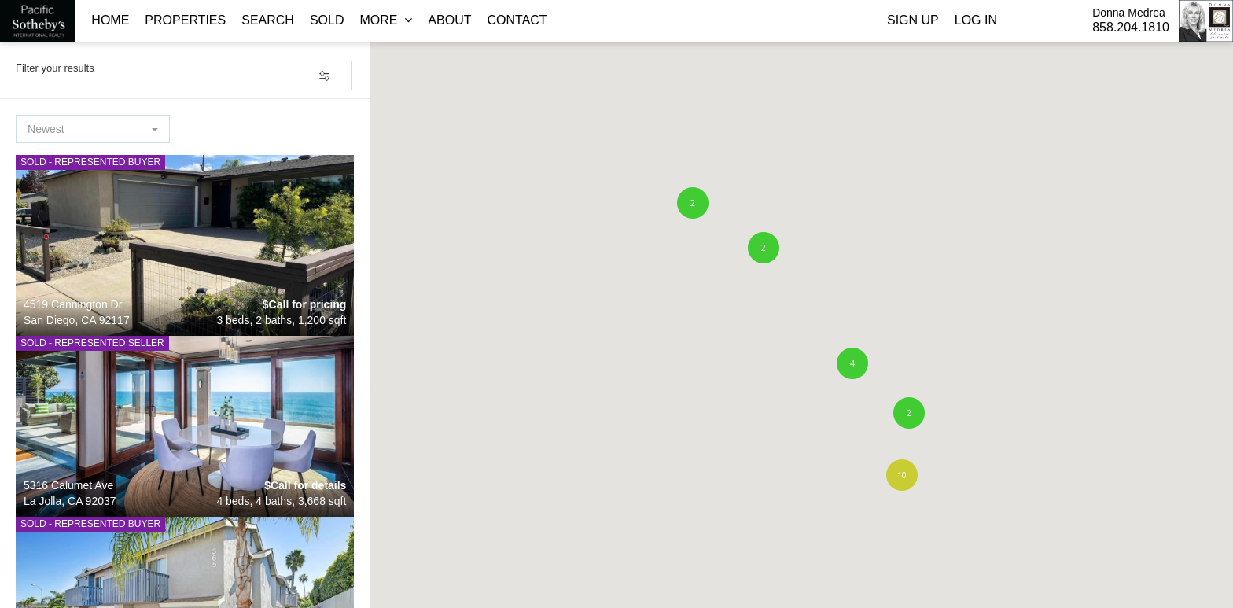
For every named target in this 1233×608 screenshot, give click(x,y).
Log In (976, 20)
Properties (185, 20)
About (449, 20)
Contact (517, 20)
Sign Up (913, 20)
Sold (327, 20)
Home (110, 20)
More (385, 20)
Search (267, 20)
